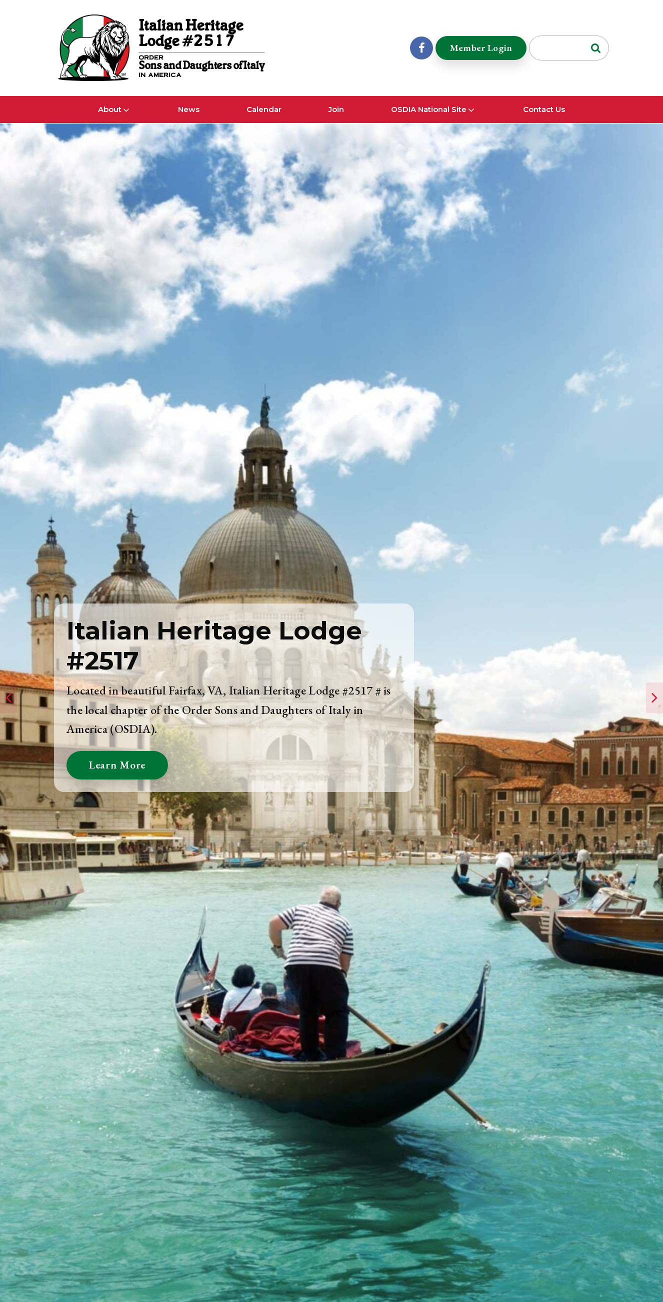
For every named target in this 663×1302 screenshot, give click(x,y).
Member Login (479, 52)
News (189, 119)
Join (336, 119)
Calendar (264, 119)
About (110, 119)
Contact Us (544, 119)
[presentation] (9, 698)
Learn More (119, 765)
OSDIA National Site (428, 119)
